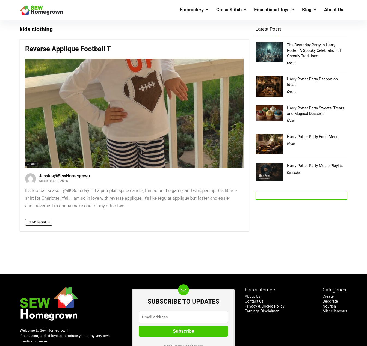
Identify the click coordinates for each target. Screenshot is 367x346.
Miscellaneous (334, 311)
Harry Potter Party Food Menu (312, 137)
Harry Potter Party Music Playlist (315, 165)
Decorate (293, 173)
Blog (307, 9)
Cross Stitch (229, 9)
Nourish (329, 306)
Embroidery (192, 9)
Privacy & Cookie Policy (264, 306)
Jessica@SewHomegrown (64, 175)
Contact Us (254, 301)
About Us (333, 9)
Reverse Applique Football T (68, 49)
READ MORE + (39, 222)
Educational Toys (271, 9)
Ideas (291, 121)
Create (31, 164)
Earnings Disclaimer (262, 311)
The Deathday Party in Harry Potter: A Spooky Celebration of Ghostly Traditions (314, 50)
